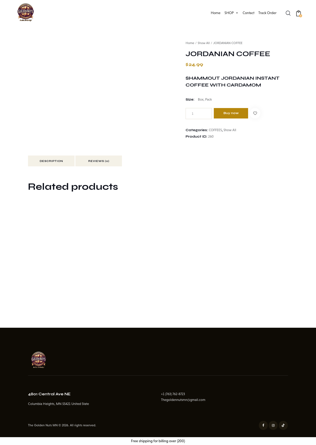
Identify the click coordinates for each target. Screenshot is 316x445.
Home (215, 13)
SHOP (232, 13)
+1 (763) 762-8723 (173, 395)
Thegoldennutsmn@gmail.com (183, 401)
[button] (259, 113)
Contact (248, 13)
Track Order (267, 13)
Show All (204, 43)
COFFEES (215, 130)
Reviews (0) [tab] (112, 161)
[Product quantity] (199, 113)
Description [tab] (56, 161)
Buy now (232, 113)
